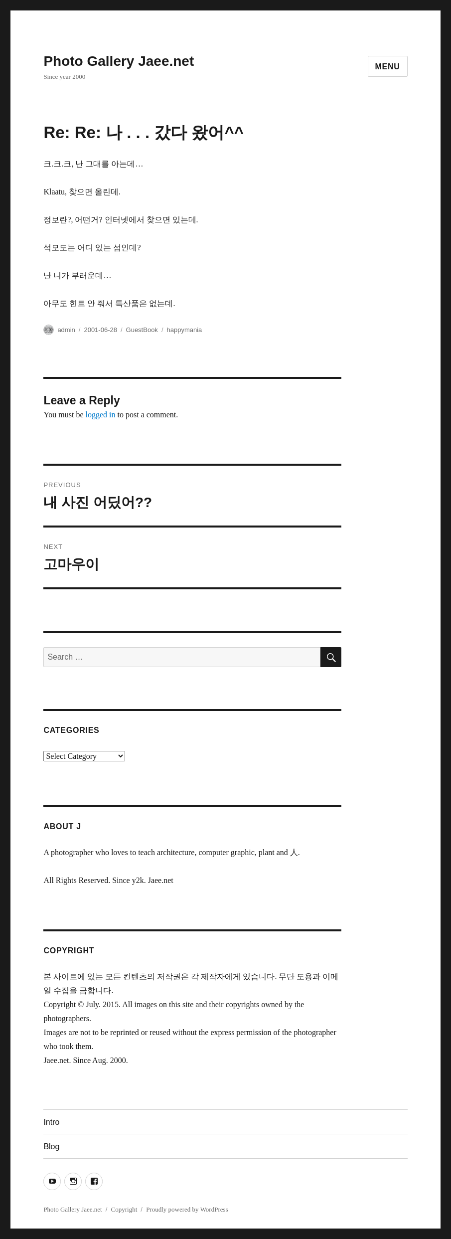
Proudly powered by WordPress (187, 1209)
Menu (387, 66)
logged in (101, 414)
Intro (51, 1122)
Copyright (124, 1209)
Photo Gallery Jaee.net (118, 61)
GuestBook (142, 330)
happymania (184, 330)
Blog (51, 1146)
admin (66, 330)
